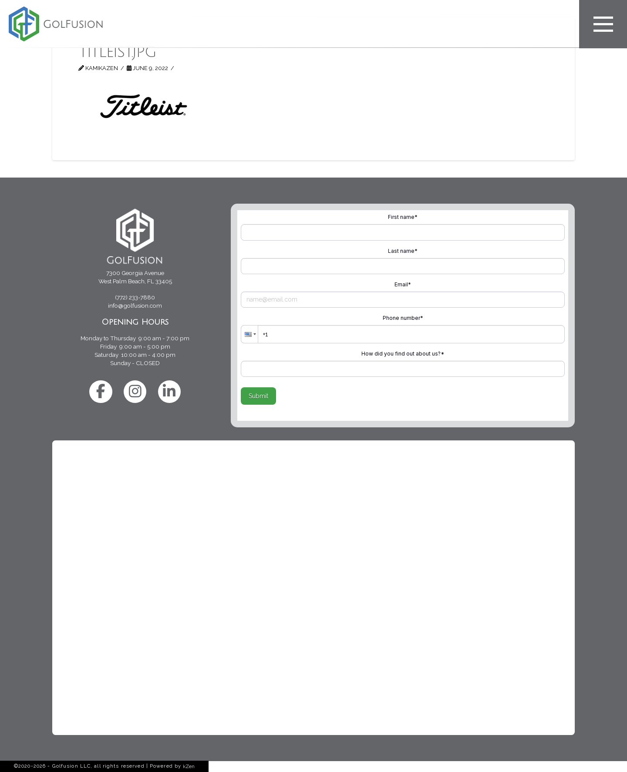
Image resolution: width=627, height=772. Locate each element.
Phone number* (403, 318)
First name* (403, 217)
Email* (402, 284)
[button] (249, 334)
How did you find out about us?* (402, 353)
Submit (258, 396)
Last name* (403, 251)
